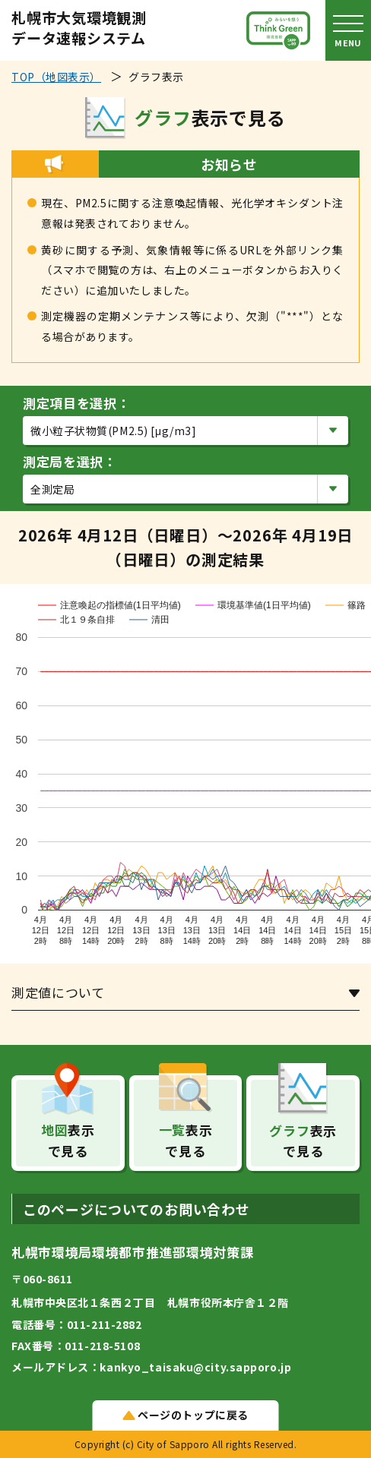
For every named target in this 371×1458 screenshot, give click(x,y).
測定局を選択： (70, 461)
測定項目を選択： (76, 402)
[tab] (185, 996)
